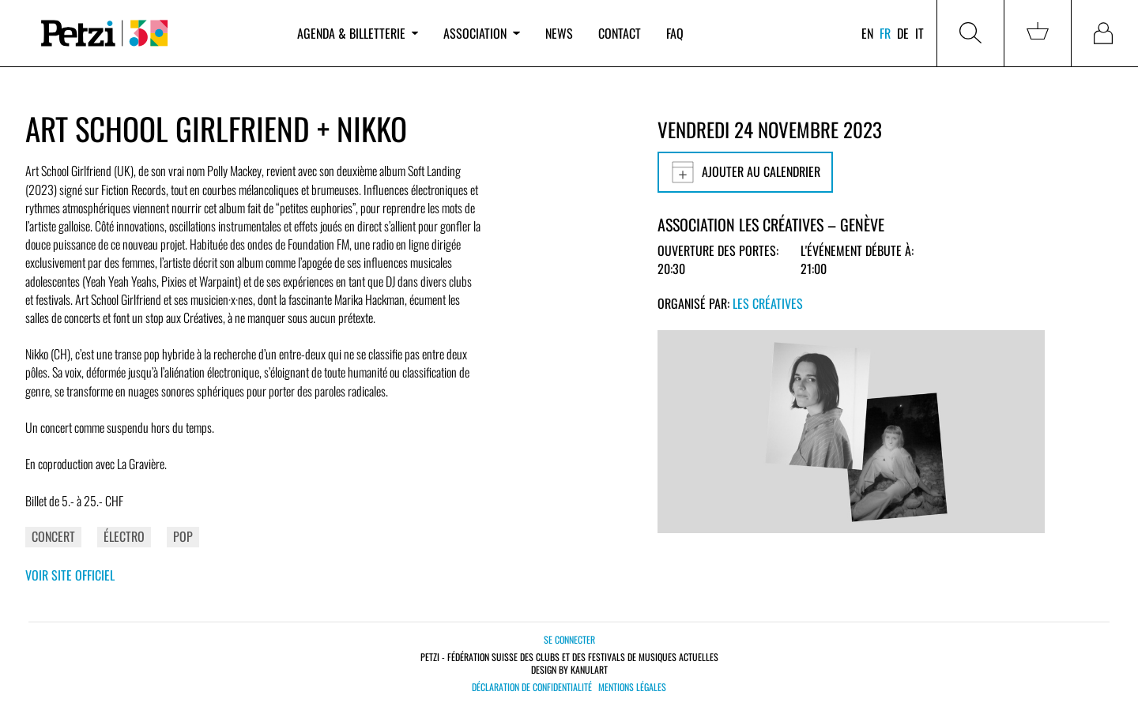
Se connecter (569, 639)
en (867, 33)
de (903, 33)
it (919, 33)
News (559, 33)
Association (481, 33)
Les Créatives (768, 303)
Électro (124, 536)
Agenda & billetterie (357, 33)
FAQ (675, 33)
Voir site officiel (70, 575)
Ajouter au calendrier (745, 172)
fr (885, 33)
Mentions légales (632, 687)
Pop (183, 536)
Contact (619, 33)
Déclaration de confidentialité (532, 687)
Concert (53, 536)
